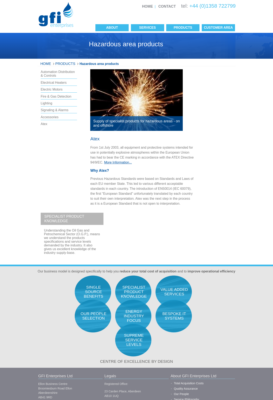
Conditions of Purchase (103, 368)
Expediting (197, 333)
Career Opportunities (155, 338)
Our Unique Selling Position (159, 344)
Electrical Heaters (53, 82)
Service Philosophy (153, 333)
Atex (44, 124)
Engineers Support (202, 322)
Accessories (49, 117)
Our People (148, 328)
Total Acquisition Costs (156, 317)
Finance (195, 354)
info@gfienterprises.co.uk (55, 358)
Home (147, 6)
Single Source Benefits (156, 364)
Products (65, 64)
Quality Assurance (153, 322)
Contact (167, 6)
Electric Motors (52, 89)
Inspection (197, 338)
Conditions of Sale (100, 361)
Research (196, 317)
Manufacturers (150, 359)
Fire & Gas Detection (56, 96)
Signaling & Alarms (54, 110)
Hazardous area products (99, 64)
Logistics (196, 344)
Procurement (198, 328)
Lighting (46, 103)
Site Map (102, 375)
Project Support (200, 349)
